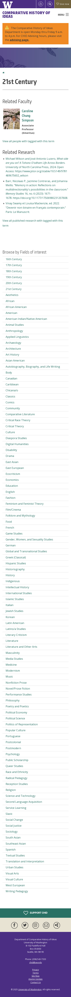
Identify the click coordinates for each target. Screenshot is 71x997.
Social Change (14, 820)
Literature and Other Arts (21, 647)
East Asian (12, 462)
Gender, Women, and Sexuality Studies (29, 539)
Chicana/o (12, 390)
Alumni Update (35, 979)
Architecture (13, 348)
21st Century (14, 289)
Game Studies (14, 533)
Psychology (13, 754)
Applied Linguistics (17, 337)
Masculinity (13, 653)
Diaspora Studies (16, 438)
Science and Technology (20, 796)
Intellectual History (17, 587)
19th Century (14, 277)
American (11, 313)
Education (12, 486)
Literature (12, 641)
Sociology (12, 831)
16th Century (14, 259)
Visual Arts (12, 873)
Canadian (11, 378)
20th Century (14, 283)
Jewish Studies (14, 611)
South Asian (13, 837)
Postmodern (13, 748)
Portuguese (13, 736)
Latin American (15, 623)
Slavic (9, 814)
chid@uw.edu (35, 962)
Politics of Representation (22, 724)
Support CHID (35, 913)
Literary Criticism (16, 635)
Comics (10, 402)
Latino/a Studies (16, 629)
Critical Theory (15, 426)
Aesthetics (12, 295)
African (10, 301)
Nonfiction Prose (16, 682)
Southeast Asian (16, 843)
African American (16, 307)
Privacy (35, 969)
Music (9, 676)
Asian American (15, 360)
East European (15, 468)
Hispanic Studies (16, 563)
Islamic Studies (15, 599)
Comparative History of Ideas (26, 14)
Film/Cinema (13, 509)
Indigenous (13, 581)
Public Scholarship (17, 760)
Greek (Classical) (16, 557)
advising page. (19, 40)
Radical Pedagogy (16, 778)
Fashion (10, 498)
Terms (36, 972)
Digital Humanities (17, 444)
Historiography (15, 569)
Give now (62, 4)
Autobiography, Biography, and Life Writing (33, 366)
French (10, 527)
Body (9, 372)
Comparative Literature (20, 414)
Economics (12, 480)
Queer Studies (14, 766)
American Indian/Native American (26, 319)
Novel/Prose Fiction (18, 688)
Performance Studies (19, 694)
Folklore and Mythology (20, 515)
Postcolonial (13, 742)
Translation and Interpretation (25, 861)
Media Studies (14, 659)
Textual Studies (15, 855)
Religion (11, 790)
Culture (10, 432)
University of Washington (30, 989)
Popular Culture (15, 730)
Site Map (36, 976)
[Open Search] (49, 4)
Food (9, 521)
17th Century (14, 265)
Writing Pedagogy (17, 891)
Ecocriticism (13, 474)
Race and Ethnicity (17, 772)
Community (13, 408)
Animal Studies (15, 325)
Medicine (11, 664)
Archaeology (13, 343)
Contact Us (35, 982)
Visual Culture (14, 879)
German (11, 545)
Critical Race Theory (18, 420)
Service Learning (16, 808)
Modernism (13, 670)
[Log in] (40, 4)
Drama (10, 456)
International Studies (19, 593)
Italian (9, 605)
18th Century (14, 271)
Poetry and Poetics (17, 706)
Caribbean (12, 384)
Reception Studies (17, 784)
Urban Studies (14, 867)
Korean (10, 617)
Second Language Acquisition (24, 802)
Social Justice (14, 825)
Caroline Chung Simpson (28, 115)
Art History (12, 354)
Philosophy (13, 700)
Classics (10, 396)
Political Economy (16, 712)
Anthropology (14, 331)
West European (15, 885)
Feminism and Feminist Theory (25, 504)
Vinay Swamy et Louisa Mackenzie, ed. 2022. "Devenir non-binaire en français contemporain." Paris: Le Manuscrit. (36, 208)
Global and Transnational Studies (26, 551)
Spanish (11, 849)
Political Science (15, 718)
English (10, 492)
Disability (11, 450)
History (10, 575)
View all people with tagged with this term (28, 141)
